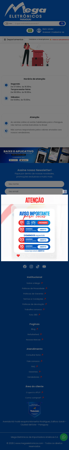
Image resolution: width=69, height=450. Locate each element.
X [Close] (64, 191)
